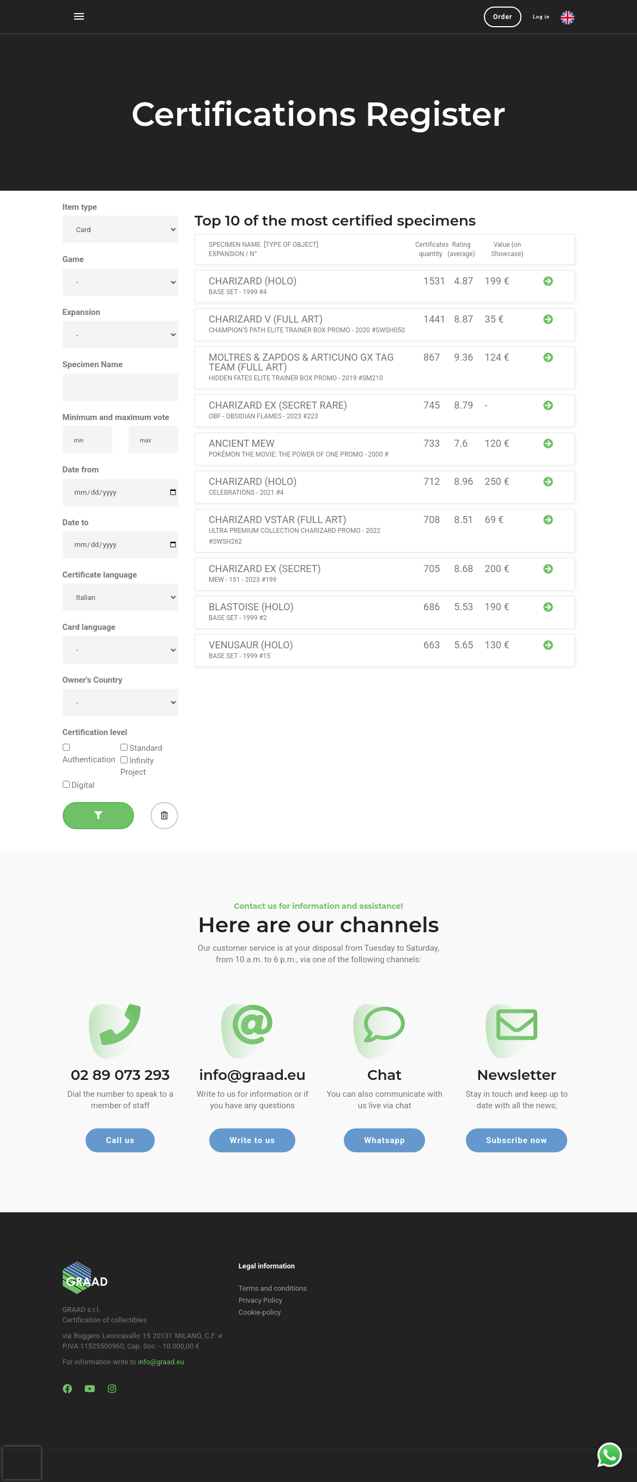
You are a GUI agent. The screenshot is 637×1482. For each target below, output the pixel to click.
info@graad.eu (161, 1362)
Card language (89, 627)
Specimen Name (93, 364)
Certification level (95, 732)
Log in (541, 17)
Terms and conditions (273, 1288)
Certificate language (100, 575)
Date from (81, 470)
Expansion (82, 312)
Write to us (252, 1140)
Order (502, 17)
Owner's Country (93, 680)
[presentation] (22, 1463)
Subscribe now (516, 1140)
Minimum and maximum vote (116, 417)
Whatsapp (384, 1140)
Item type (80, 207)
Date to (76, 522)
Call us (120, 1140)
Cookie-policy (260, 1312)
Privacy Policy (260, 1300)
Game (73, 259)
